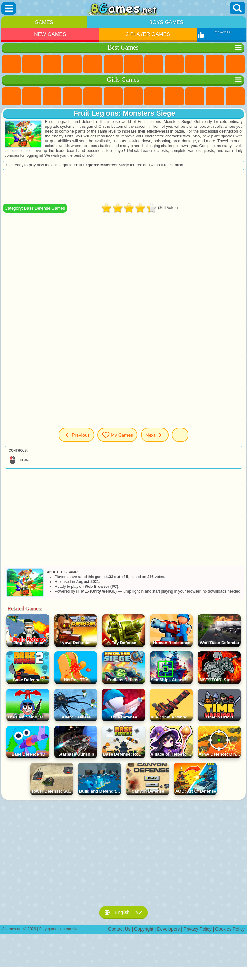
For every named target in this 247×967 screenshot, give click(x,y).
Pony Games (11, 96)
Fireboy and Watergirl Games (52, 96)
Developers (168, 929)
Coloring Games (153, 96)
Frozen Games (194, 96)
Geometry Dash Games (153, 64)
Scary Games (235, 64)
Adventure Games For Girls (133, 96)
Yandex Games (133, 64)
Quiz (92, 96)
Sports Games (174, 64)
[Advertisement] (123, 186)
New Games (50, 34)
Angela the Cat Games (174, 96)
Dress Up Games (215, 96)
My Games (117, 435)
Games (44, 22)
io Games (215, 64)
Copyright (143, 929)
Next (154, 435)
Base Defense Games (44, 208)
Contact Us (119, 929)
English (123, 912)
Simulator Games (52, 64)
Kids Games (72, 64)
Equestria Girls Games (31, 96)
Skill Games (113, 64)
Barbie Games (72, 96)
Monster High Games (113, 96)
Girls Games (31, 64)
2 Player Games (148, 34)
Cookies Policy (230, 929)
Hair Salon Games (235, 96)
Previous (76, 435)
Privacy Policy (198, 929)
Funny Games (194, 64)
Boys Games (166, 22)
